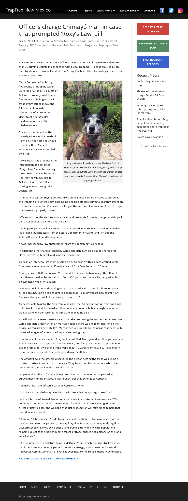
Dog (97, 41)
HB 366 (105, 41)
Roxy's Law (91, 45)
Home (23, 487)
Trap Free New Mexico (154, 146)
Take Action (128, 10)
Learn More (104, 10)
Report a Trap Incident (153, 29)
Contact (149, 10)
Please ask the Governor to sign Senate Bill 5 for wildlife (151, 95)
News (88, 10)
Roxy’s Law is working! (150, 137)
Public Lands (76, 45)
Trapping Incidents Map (153, 45)
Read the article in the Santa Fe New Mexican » (48, 458)
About (73, 10)
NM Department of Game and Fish (49, 45)
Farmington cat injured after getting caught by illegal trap (151, 109)
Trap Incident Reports (153, 62)
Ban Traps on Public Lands (78, 41)
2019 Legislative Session (49, 41)
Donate (118, 487)
